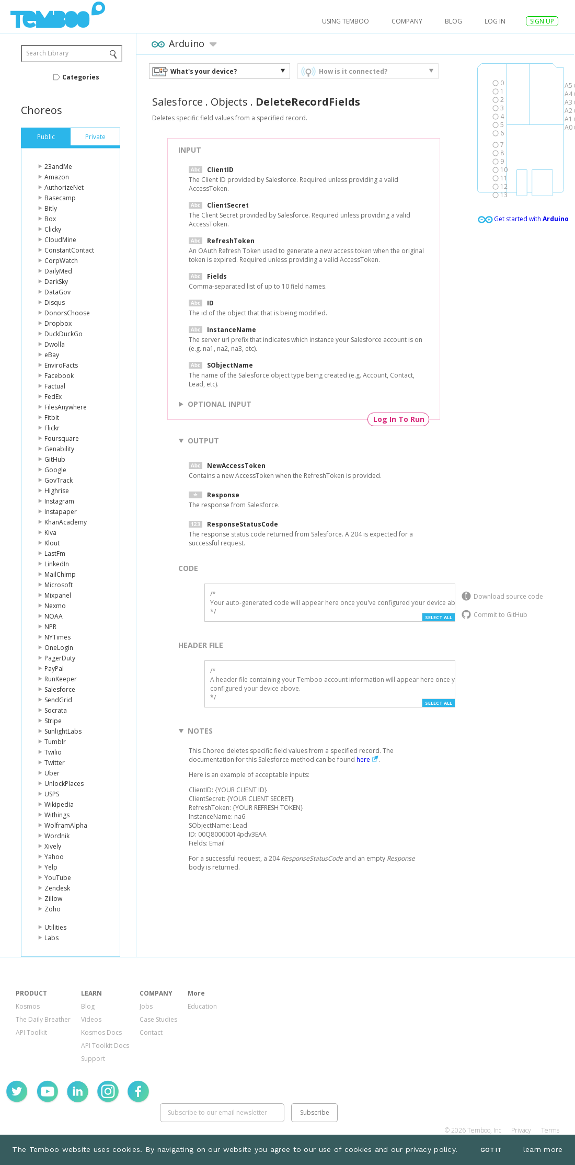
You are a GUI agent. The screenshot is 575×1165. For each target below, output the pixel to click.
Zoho (52, 909)
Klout (52, 543)
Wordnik (57, 835)
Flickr (52, 428)
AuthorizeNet (64, 187)
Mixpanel (57, 595)
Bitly (50, 208)
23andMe (58, 166)
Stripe (53, 720)
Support (93, 1058)
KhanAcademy (65, 522)
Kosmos (28, 1006)
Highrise (56, 490)
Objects (229, 102)
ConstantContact (69, 250)
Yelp (51, 867)
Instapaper (60, 511)
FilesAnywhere (65, 407)
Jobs (146, 1006)
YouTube (57, 877)
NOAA (53, 616)
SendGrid (58, 699)
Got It (490, 1150)
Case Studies (158, 1019)
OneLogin (58, 647)
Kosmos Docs (101, 1032)
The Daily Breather (43, 1019)
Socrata (55, 710)
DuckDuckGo (63, 333)
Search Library (47, 53)
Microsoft (58, 584)
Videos (91, 1019)
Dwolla (54, 344)
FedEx (53, 396)
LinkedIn (56, 563)
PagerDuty (59, 658)
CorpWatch (61, 260)
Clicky (52, 229)
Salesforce (59, 689)
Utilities (55, 927)
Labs (51, 937)
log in (495, 21)
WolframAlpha (65, 825)
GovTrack (58, 480)
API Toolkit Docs (105, 1045)
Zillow (53, 898)
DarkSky (56, 281)
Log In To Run (398, 419)
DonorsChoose (67, 313)
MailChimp (60, 574)
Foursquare (61, 438)
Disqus (54, 302)
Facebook (59, 375)
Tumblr (55, 741)
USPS (51, 794)
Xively (52, 846)
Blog (453, 21)
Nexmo (55, 605)
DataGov (57, 292)
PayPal (54, 668)
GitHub (54, 459)
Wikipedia (59, 804)
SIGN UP (542, 21)
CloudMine (60, 239)
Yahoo (54, 856)
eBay (51, 354)
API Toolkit (31, 1032)
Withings (57, 814)
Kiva (50, 532)
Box (50, 218)
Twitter (54, 762)
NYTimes (57, 637)
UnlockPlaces (64, 783)
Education (202, 1006)
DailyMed (58, 271)
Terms (550, 1130)
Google (55, 469)
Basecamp (60, 197)
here (363, 759)
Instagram (59, 501)
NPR (50, 626)
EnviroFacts (61, 365)
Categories (80, 77)
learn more (543, 1149)
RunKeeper (60, 679)
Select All (438, 617)
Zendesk (57, 888)
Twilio (53, 752)
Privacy (521, 1130)
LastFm (54, 553)
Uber (52, 773)
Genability (59, 448)
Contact (151, 1032)
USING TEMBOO (345, 21)
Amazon (56, 177)
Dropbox (58, 323)
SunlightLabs (63, 731)
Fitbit (51, 417)
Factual (54, 386)
